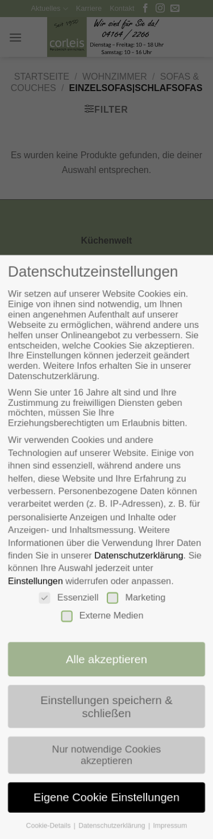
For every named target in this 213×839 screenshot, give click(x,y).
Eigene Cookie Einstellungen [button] (106, 805)
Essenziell (67, 599)
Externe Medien (102, 617)
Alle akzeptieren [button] (106, 662)
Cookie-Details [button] (48, 834)
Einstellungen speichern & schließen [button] (106, 711)
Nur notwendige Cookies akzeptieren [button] (106, 761)
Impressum (171, 834)
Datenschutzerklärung (139, 556)
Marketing (137, 599)
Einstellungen (33, 582)
